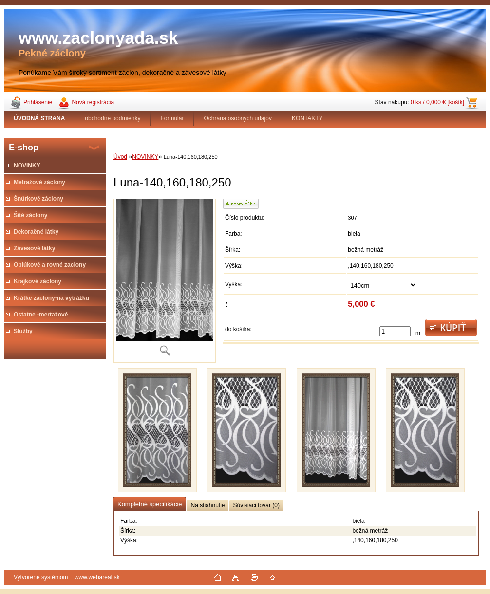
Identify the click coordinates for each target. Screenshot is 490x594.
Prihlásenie (37, 102)
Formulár (172, 118)
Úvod (120, 156)
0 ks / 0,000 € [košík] (437, 102)
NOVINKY (145, 156)
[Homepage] (39, 118)
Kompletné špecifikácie (149, 504)
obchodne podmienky (112, 118)
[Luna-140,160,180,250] (164, 280)
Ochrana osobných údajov (237, 118)
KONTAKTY (307, 118)
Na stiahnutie (207, 505)
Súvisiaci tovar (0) (256, 505)
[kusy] (395, 331)
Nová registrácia (93, 102)
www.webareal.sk (97, 577)
